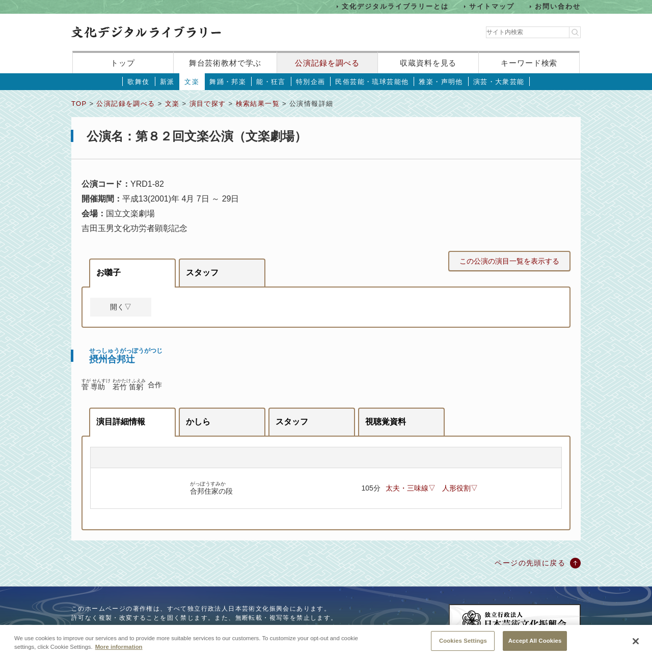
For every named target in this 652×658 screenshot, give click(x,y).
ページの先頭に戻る (530, 563)
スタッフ (202, 272)
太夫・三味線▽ (411, 488)
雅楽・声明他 (441, 81)
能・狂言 (271, 81)
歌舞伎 (138, 81)
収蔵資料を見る (428, 63)
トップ (123, 63)
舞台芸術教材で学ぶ (225, 63)
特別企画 (310, 81)
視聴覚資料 (385, 421)
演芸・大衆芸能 (499, 81)
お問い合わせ (558, 6)
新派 (167, 81)
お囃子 (108, 272)
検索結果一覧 (258, 103)
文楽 (191, 81)
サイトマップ (492, 6)
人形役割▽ (460, 488)
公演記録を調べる (327, 63)
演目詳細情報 (120, 421)
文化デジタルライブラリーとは (395, 6)
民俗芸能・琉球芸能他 (372, 81)
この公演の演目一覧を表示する (509, 261)
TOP (79, 103)
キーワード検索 (529, 63)
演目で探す (207, 103)
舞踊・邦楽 (227, 81)
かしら (198, 421)
